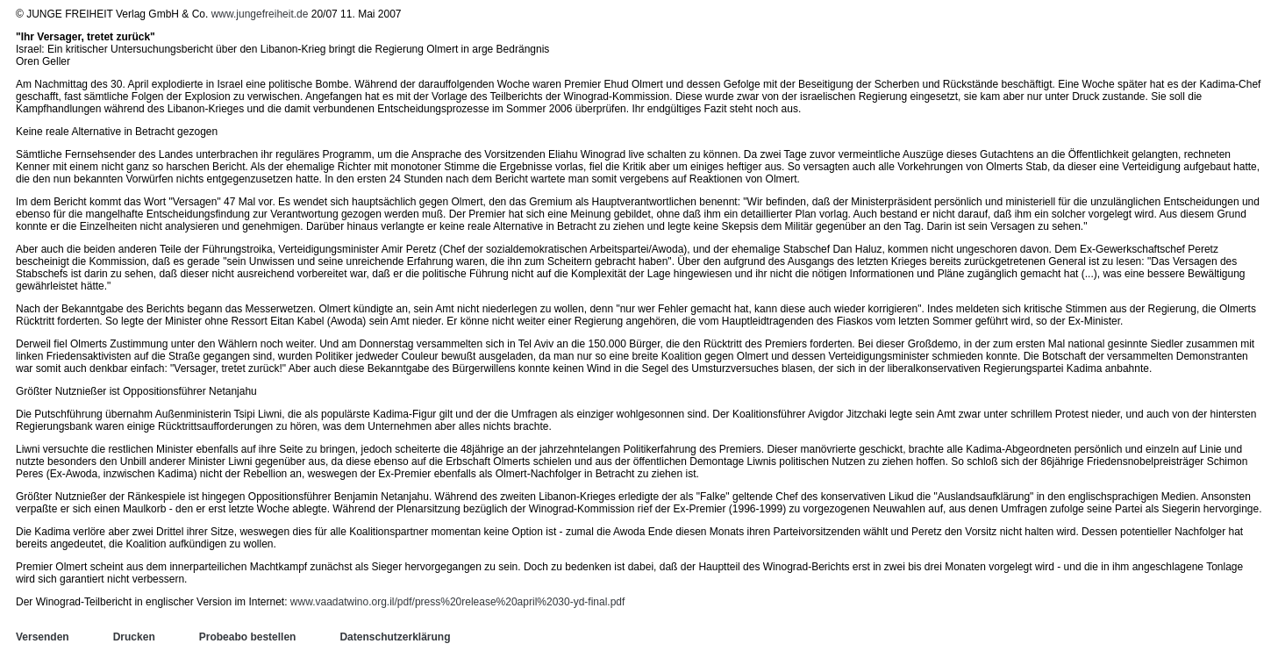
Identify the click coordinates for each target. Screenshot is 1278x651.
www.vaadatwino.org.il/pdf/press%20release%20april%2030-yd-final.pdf (457, 602)
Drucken (134, 637)
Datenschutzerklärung (394, 637)
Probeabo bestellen (247, 637)
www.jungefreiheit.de (260, 14)
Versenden (42, 637)
